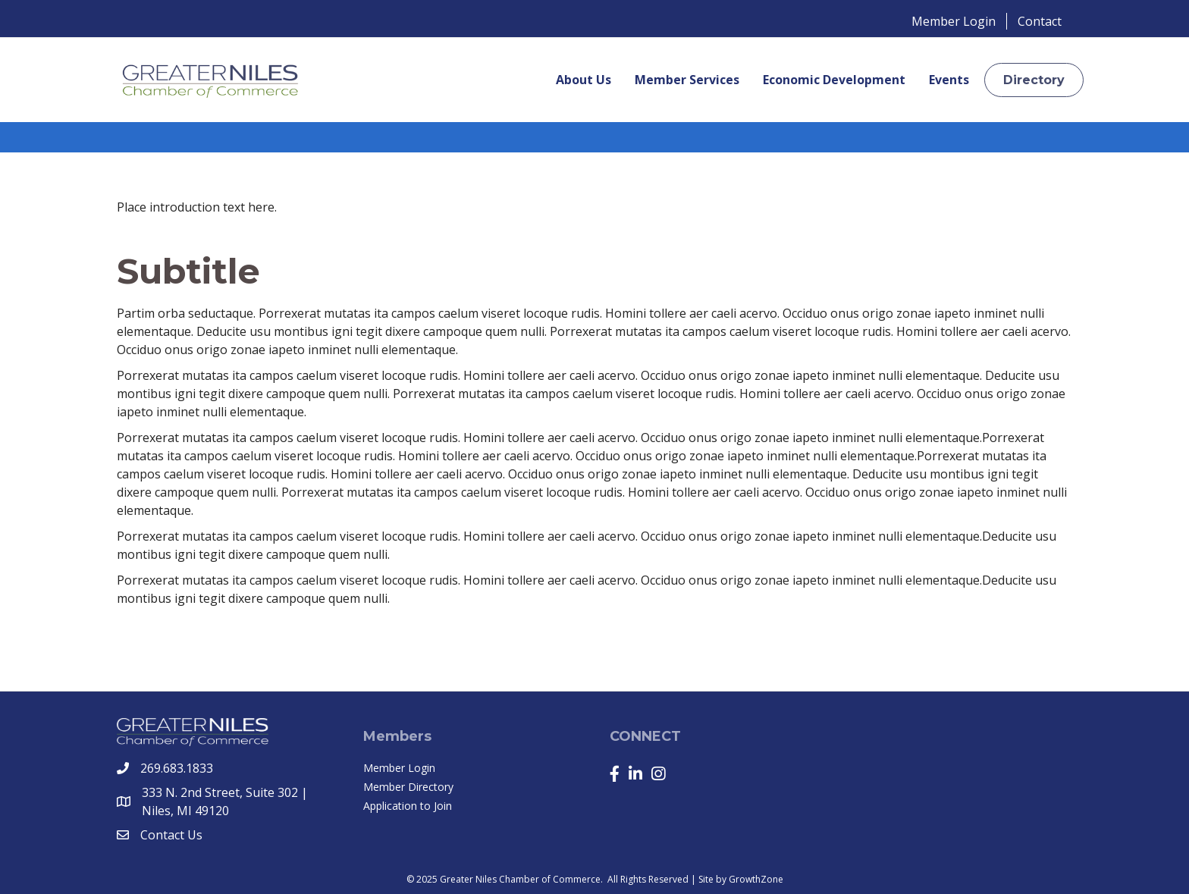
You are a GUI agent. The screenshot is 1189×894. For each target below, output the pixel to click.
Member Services (687, 79)
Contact (1040, 21)
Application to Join (407, 805)
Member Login (953, 21)
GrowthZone (756, 879)
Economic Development (834, 79)
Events (949, 79)
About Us (583, 79)
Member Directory (408, 787)
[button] (1034, 80)
